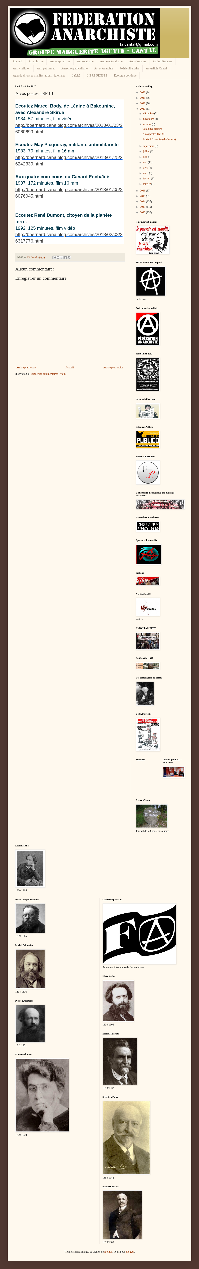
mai (145, 162)
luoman (108, 1251)
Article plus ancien (113, 367)
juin (145, 157)
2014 (143, 201)
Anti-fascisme (137, 61)
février (147, 178)
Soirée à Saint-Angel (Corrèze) (159, 139)
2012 (143, 212)
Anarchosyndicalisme (74, 68)
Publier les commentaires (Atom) (48, 373)
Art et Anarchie (103, 68)
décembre (148, 113)
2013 (143, 206)
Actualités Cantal (156, 68)
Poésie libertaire (129, 68)
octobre (147, 124)
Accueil (17, 61)
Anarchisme (36, 61)
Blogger (130, 1251)
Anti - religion (21, 68)
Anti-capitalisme (60, 61)
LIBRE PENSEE (97, 75)
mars (146, 173)
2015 (143, 196)
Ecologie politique (125, 75)
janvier (147, 183)
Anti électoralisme (111, 61)
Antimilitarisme (162, 61)
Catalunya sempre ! (153, 128)
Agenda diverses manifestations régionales (39, 75)
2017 (143, 108)
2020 (143, 92)
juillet (146, 151)
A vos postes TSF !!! (154, 134)
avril (146, 167)
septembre (149, 146)
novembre (148, 118)
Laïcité (76, 75)
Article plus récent (26, 367)
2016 (143, 190)
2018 (143, 103)
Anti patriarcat (46, 68)
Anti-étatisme (85, 61)
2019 (143, 97)
